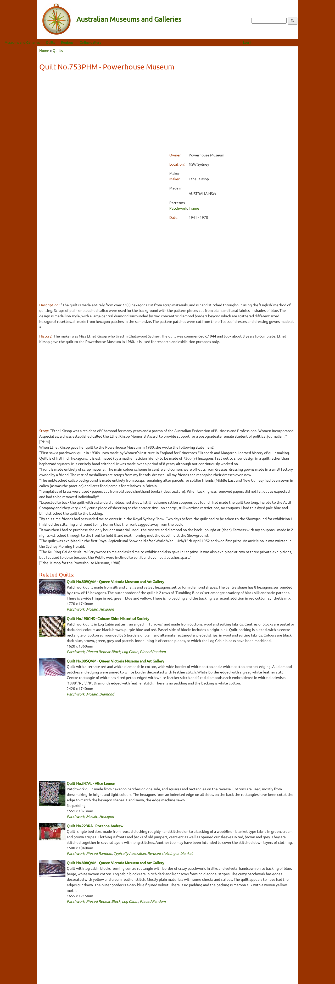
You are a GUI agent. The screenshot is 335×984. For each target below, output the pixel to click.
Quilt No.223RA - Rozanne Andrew (95, 825)
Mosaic (92, 609)
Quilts (87, 42)
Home (44, 50)
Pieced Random (153, 651)
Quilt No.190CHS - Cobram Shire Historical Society (108, 618)
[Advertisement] (167, 112)
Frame (194, 208)
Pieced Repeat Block (103, 651)
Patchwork (178, 208)
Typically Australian (130, 853)
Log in (284, 42)
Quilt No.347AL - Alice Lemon (91, 783)
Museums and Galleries (58, 42)
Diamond (106, 694)
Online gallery (127, 42)
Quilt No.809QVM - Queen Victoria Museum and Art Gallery (115, 581)
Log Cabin (130, 651)
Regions (104, 42)
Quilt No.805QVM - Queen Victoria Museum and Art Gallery (115, 661)
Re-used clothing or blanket (170, 853)
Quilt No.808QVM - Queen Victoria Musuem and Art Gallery (115, 862)
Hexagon (106, 609)
